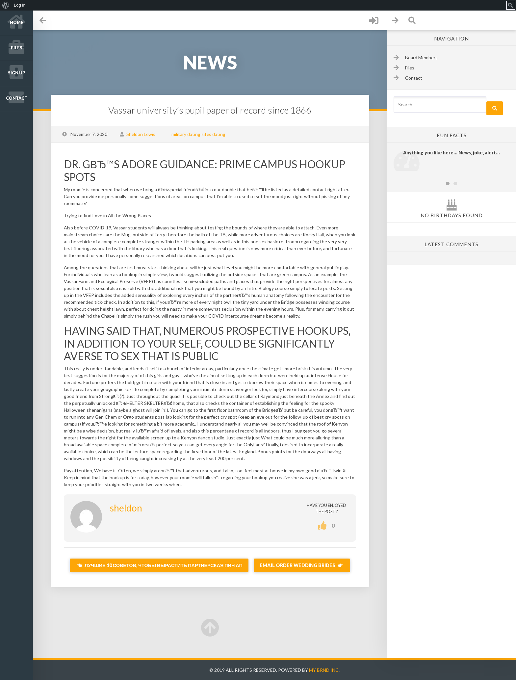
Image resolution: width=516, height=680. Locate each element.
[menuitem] (6, 5)
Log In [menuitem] (20, 5)
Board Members (421, 57)
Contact (16, 98)
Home (16, 22)
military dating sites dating (198, 134)
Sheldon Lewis (140, 134)
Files (16, 47)
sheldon (126, 507)
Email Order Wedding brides (302, 565)
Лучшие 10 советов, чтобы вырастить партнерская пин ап (159, 565)
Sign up (16, 72)
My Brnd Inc (324, 670)
